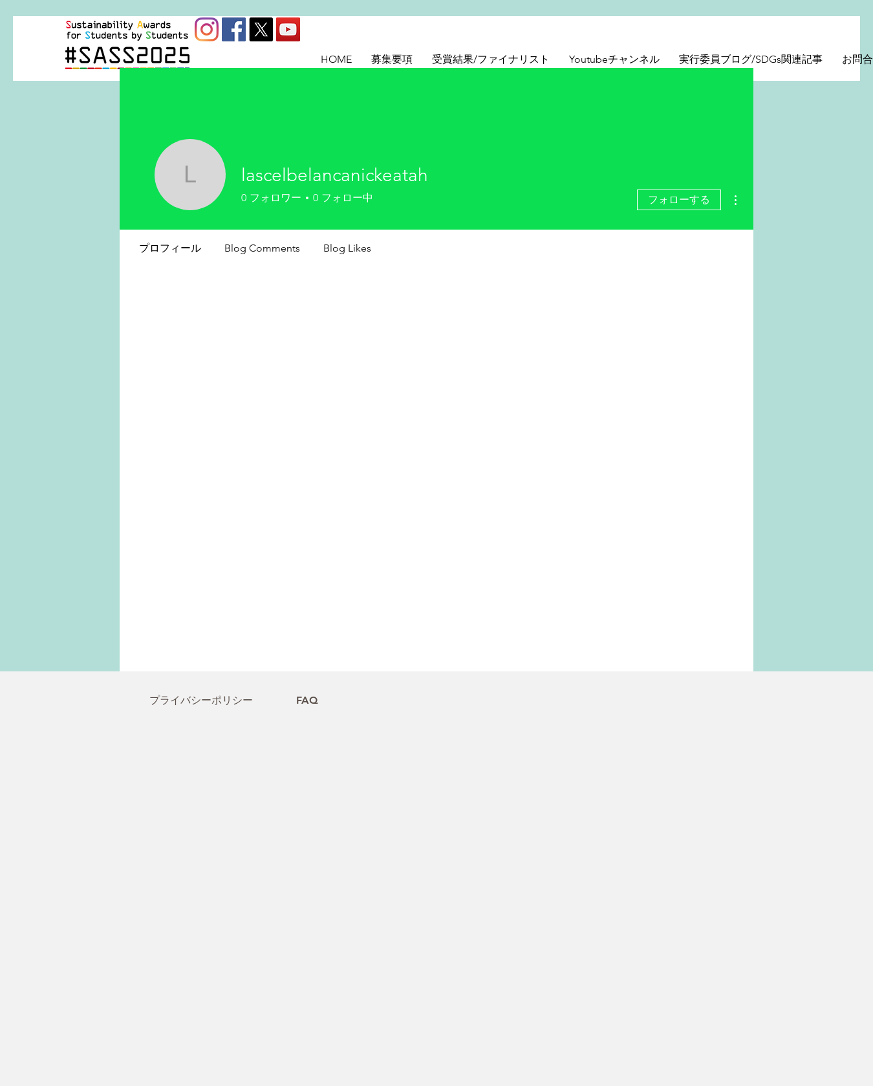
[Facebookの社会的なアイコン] (234, 29)
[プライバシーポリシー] (201, 700)
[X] (261, 29)
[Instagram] (207, 29)
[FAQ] (307, 700)
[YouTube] (288, 29)
